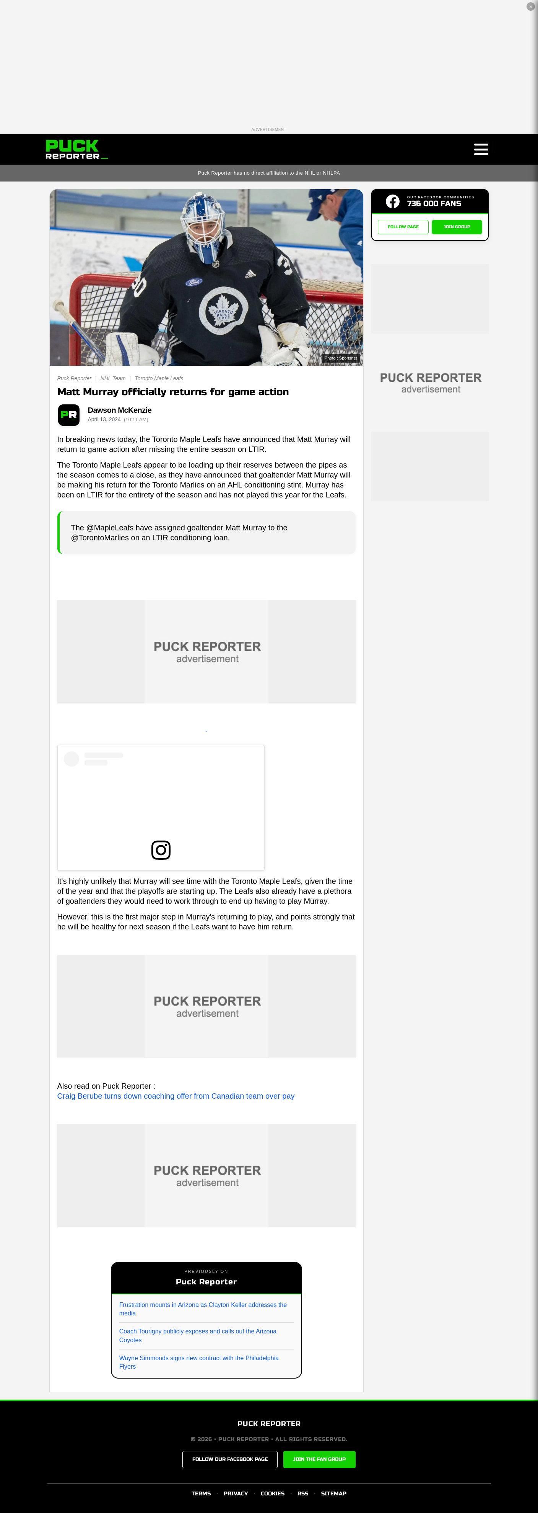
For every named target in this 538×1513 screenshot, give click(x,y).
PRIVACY (236, 1493)
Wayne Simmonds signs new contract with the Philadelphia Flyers (199, 1362)
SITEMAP (333, 1493)
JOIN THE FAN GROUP (319, 1459)
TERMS (201, 1493)
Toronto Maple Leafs (159, 378)
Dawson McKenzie (120, 410)
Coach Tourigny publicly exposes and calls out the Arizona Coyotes (198, 1335)
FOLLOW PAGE (403, 226)
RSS (302, 1493)
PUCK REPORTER (269, 1424)
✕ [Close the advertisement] (531, 7)
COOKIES (272, 1493)
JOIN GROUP (457, 226)
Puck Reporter (74, 378)
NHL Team (113, 378)
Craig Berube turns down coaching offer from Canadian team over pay (176, 1096)
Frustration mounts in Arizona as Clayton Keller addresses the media (203, 1309)
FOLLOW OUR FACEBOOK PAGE (230, 1459)
